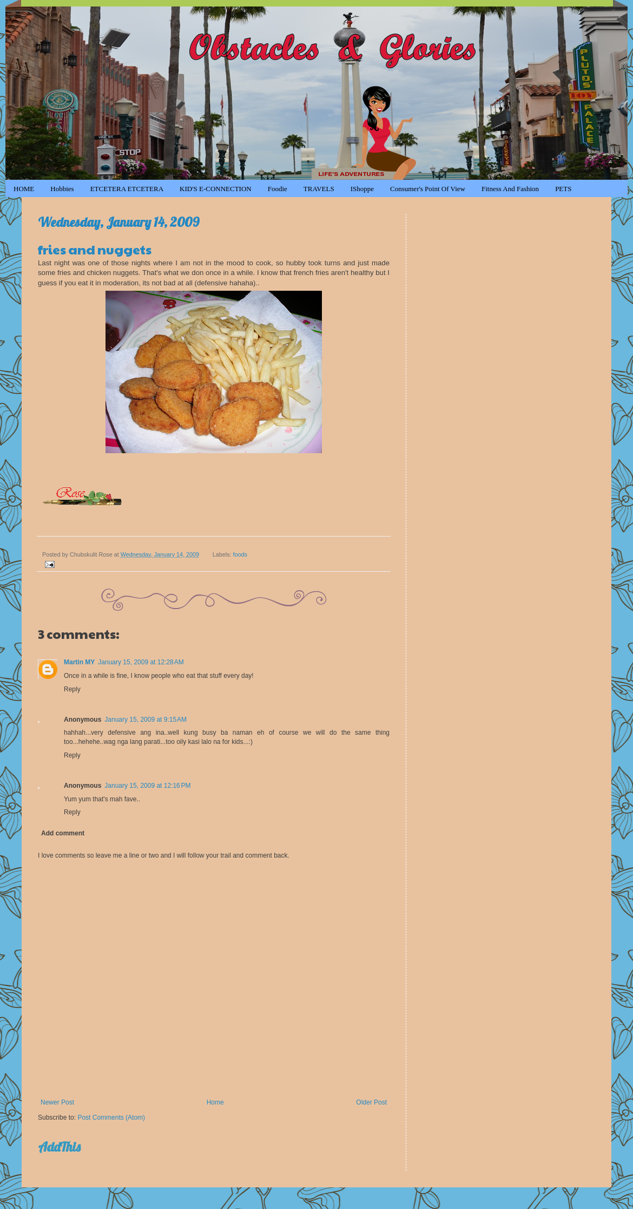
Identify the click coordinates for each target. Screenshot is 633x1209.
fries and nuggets (94, 249)
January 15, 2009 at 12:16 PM (147, 785)
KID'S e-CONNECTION (216, 189)
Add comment (62, 833)
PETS (563, 189)
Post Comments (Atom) (111, 1117)
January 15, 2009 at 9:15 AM (145, 719)
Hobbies (62, 189)
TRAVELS (319, 189)
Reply (72, 689)
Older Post (371, 1102)
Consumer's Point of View (427, 189)
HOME (24, 189)
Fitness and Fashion (510, 189)
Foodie (277, 189)
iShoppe (362, 189)
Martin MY (79, 662)
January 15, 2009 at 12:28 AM (140, 662)
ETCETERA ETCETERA (126, 189)
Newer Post (57, 1102)
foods (240, 554)
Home (215, 1102)
